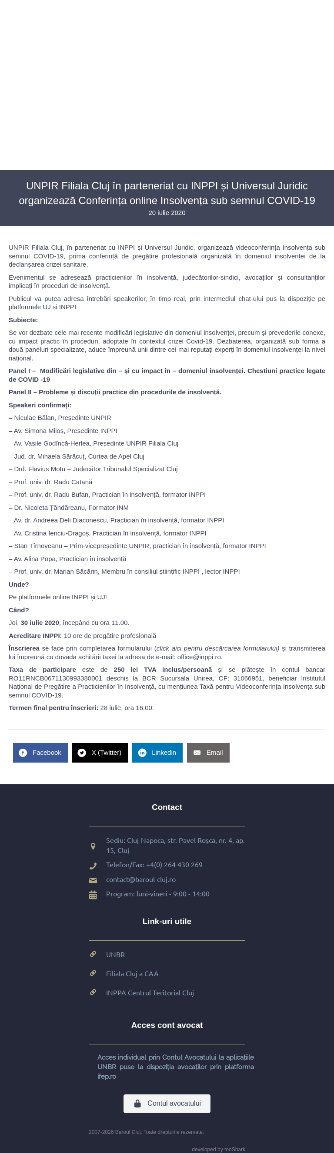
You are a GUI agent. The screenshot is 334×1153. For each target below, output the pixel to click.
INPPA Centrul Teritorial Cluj (150, 992)
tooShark (234, 1149)
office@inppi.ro (199, 657)
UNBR (115, 954)
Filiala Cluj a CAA (132, 973)
